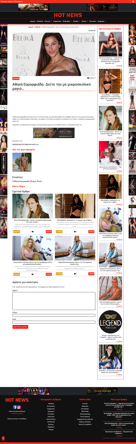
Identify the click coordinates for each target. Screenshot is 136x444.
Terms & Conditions (85, 424)
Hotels (84, 21)
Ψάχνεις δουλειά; (85, 422)
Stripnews (51, 411)
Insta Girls (51, 416)
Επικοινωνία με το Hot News (17, 419)
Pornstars (92, 21)
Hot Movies (51, 422)
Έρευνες (51, 424)
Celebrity (40, 21)
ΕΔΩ (37, 144)
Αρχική (32, 21)
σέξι (39, 181)
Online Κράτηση (85, 414)
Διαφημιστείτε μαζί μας (85, 419)
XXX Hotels (85, 411)
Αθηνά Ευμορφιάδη (21, 181)
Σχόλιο (15, 290)
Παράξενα (51, 427)
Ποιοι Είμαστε (85, 416)
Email (14, 319)
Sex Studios (85, 409)
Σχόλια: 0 (91, 78)
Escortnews (51, 406)
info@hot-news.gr (17, 413)
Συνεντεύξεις (51, 419)
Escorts (48, 21)
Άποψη (51, 429)
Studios (76, 21)
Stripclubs (66, 21)
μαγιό (33, 181)
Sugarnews (57, 21)
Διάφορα (101, 21)
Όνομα (14, 312)
